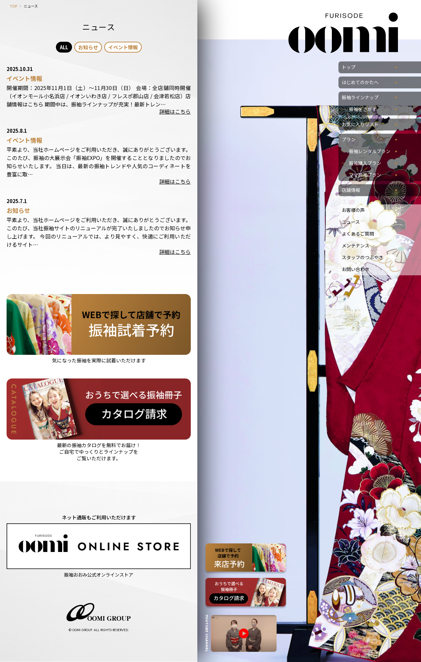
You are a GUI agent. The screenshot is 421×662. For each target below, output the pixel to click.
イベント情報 (123, 47)
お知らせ (88, 47)
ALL (64, 47)
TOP (13, 6)
